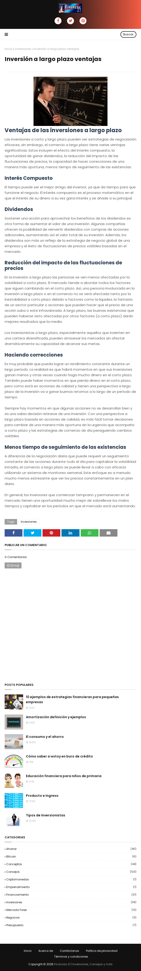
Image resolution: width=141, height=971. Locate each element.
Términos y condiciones (71, 957)
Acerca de (45, 951)
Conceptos (71, 864)
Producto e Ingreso (42, 795)
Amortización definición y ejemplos (56, 717)
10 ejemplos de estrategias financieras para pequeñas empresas (72, 699)
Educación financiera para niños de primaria (63, 776)
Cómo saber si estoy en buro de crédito (59, 756)
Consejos (71, 872)
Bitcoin (71, 856)
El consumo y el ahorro (45, 736)
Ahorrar (71, 849)
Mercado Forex (71, 910)
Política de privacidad (101, 951)
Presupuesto (71, 925)
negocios (71, 917)
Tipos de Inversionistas (45, 815)
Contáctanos (69, 951)
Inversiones (23, 49)
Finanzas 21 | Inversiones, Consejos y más (83, 964)
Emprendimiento (71, 887)
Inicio (8, 49)
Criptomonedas (71, 879)
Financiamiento (71, 895)
